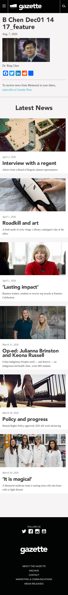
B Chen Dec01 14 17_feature (28, 23)
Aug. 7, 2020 (9, 34)
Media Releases (33, 583)
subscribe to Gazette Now (16, 89)
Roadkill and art (20, 223)
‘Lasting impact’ (20, 287)
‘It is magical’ (17, 479)
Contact (34, 575)
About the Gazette (34, 566)
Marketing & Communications (34, 579)
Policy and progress (25, 419)
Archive (34, 570)
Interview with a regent (29, 163)
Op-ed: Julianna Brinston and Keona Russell (30, 353)
